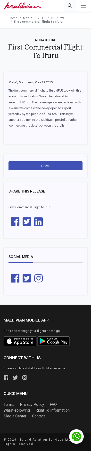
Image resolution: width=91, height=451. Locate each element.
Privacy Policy (32, 404)
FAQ (53, 404)
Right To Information (52, 410)
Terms (9, 404)
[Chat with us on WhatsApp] (76, 436)
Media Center (15, 416)
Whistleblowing (17, 410)
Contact (38, 416)
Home (45, 166)
